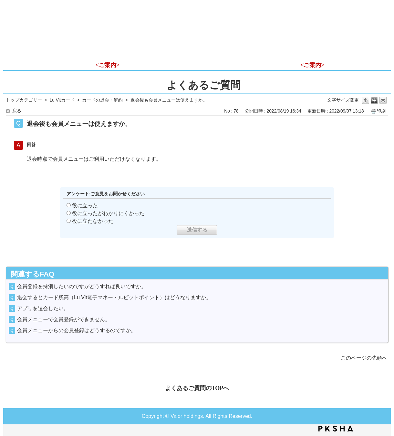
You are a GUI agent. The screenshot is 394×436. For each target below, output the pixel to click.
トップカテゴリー (24, 100)
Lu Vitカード (62, 100)
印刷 (381, 111)
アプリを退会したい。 (43, 308)
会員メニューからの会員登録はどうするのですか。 (76, 330)
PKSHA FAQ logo (335, 428)
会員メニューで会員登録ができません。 (63, 319)
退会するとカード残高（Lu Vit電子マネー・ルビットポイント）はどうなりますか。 (114, 297)
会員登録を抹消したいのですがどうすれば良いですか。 (81, 286)
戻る (16, 110)
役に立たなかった (92, 221)
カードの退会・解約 (102, 100)
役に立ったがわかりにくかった (108, 213)
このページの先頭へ (364, 358)
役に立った (85, 205)
